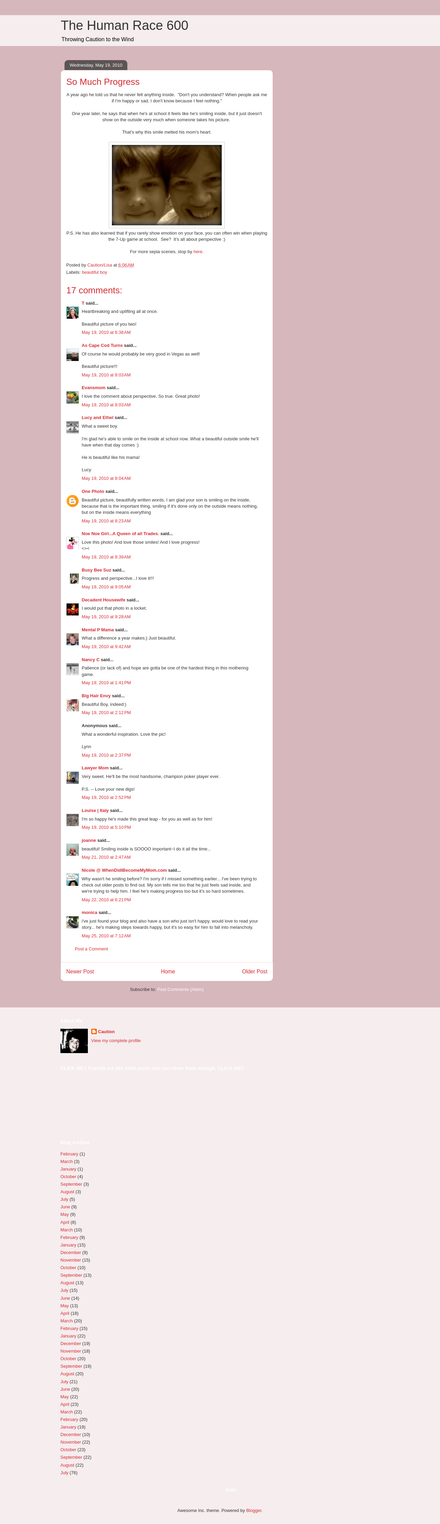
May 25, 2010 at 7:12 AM (106, 935)
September (71, 1184)
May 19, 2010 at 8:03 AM (106, 374)
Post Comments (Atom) (180, 989)
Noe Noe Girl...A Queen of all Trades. (120, 533)
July (64, 1199)
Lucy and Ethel (97, 417)
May (64, 1214)
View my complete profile (116, 1040)
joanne (89, 840)
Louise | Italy (95, 810)
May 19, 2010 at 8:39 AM (106, 557)
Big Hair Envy (96, 695)
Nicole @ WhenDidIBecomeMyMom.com (124, 870)
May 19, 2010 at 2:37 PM (106, 755)
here (198, 251)
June (65, 1206)
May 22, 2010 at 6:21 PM (106, 899)
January (68, 1169)
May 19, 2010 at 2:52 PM (106, 797)
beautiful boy (94, 272)
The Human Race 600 (124, 25)
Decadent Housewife (103, 599)
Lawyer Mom (95, 767)
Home (168, 971)
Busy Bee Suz (96, 570)
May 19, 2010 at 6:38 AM (106, 332)
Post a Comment (91, 948)
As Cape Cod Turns (102, 345)
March (66, 1161)
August (67, 1191)
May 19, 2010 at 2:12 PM (106, 712)
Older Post (254, 971)
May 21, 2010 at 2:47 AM (106, 857)
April (64, 1222)
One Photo (93, 491)
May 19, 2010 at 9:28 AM (106, 616)
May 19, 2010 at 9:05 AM (106, 586)
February (69, 1153)
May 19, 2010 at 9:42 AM (106, 646)
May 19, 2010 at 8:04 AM (106, 478)
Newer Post (80, 971)
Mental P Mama (98, 629)
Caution (106, 1031)
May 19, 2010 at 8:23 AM (106, 520)
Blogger (253, 1510)
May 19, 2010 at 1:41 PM (106, 682)
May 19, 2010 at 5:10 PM (106, 827)
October (68, 1176)
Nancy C (91, 659)
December (70, 1252)
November (70, 1260)
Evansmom (93, 387)
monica (89, 912)
